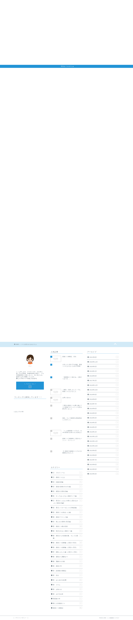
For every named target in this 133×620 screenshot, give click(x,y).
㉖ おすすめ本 (23, 200)
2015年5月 (104, 469)
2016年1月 (104, 432)
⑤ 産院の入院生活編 (26, 149)
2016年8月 (104, 399)
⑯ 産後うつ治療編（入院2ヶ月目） (31, 176)
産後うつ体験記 (23, 208)
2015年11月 (104, 441)
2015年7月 (104, 460)
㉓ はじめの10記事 (25, 193)
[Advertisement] (66, 51)
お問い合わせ (114, 3)
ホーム (91, 3)
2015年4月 (104, 474)
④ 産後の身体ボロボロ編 (27, 147)
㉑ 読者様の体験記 (25, 188)
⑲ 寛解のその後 (24, 183)
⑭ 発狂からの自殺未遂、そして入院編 (32, 171)
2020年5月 (104, 366)
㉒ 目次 (21, 191)
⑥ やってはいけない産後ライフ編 (31, 151)
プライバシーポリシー (20, 617)
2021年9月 (104, 357)
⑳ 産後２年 (23, 186)
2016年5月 (104, 413)
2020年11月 (104, 362)
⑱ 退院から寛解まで (26, 181)
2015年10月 (104, 446)
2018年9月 (104, 376)
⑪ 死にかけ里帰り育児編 (27, 164)
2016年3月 (104, 422)
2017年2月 (104, 380)
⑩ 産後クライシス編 (26, 161)
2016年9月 (104, 394)
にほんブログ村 (19, 411)
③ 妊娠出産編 (23, 144)
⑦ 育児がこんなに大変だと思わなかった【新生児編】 (38, 154)
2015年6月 (104, 464)
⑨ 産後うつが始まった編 (27, 159)
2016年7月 (104, 404)
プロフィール (101, 3)
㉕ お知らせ (23, 198)
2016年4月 (104, 418)
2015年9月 (104, 450)
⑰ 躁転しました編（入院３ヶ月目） (31, 178)
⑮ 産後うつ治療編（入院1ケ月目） (31, 173)
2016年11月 (104, 385)
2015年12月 (104, 436)
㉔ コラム (22, 196)
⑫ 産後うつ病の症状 (26, 166)
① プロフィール (24, 139)
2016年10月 (104, 390)
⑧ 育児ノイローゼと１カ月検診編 (31, 156)
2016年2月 (104, 427)
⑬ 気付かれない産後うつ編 (28, 169)
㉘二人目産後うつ (24, 205)
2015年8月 (104, 455)
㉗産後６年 (22, 203)
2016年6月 (104, 408)
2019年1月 (104, 371)
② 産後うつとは (24, 142)
